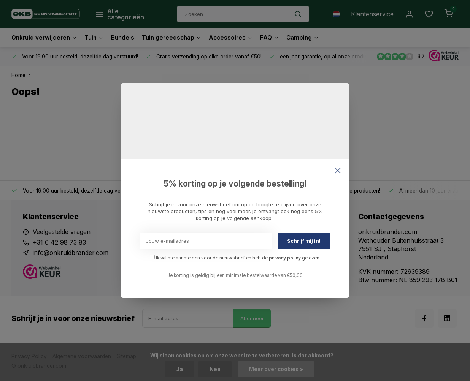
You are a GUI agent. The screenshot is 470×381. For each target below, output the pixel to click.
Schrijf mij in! (304, 241)
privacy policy (285, 258)
